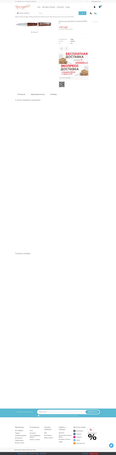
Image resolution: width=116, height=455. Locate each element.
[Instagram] (74, 437)
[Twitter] (74, 440)
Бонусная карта (92, 433)
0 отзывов (95, 21)
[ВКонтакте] (74, 431)
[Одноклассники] (74, 443)
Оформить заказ (94, 453)
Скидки (67, 7)
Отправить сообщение (30, 1)
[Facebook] (74, 434)
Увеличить (35, 32)
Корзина (84, 453)
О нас (39, 7)
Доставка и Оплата (48, 7)
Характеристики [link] (38, 94)
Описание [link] (21, 94)
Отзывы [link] (53, 94)
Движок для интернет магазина (23, 449)
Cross (72, 39)
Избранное (44, 453)
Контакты (60, 7)
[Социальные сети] (111, 445)
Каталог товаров (23, 13)
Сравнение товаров (34, 453)
